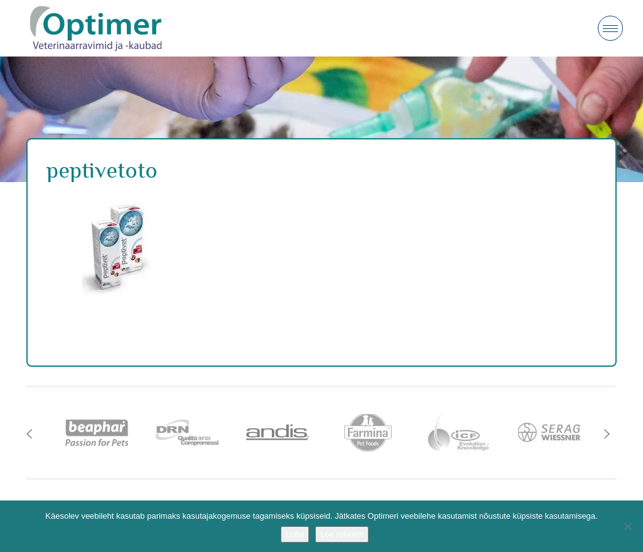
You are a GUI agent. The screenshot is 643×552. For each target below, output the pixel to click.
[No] (627, 526)
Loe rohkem (342, 534)
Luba (295, 534)
